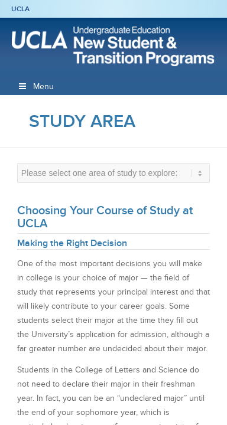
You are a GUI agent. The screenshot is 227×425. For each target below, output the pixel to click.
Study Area (82, 121)
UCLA (20, 9)
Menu (35, 86)
